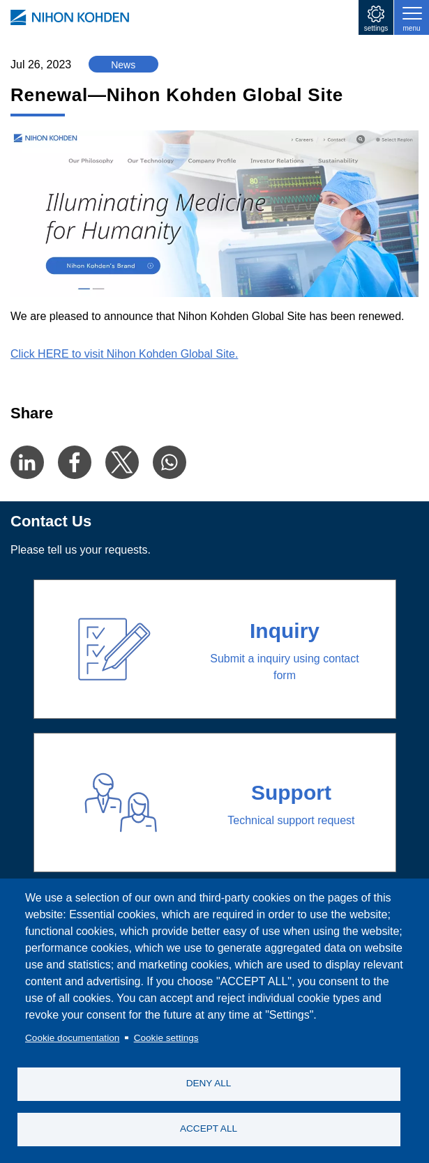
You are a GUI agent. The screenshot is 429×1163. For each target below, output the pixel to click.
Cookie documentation (72, 1038)
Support (291, 792)
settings (376, 28)
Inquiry (284, 630)
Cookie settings (166, 1038)
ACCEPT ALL (208, 1128)
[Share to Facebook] (74, 462)
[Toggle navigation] (411, 17)
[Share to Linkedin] (27, 462)
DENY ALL (209, 1083)
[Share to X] (122, 462)
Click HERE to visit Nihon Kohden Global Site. (124, 354)
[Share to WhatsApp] (169, 462)
